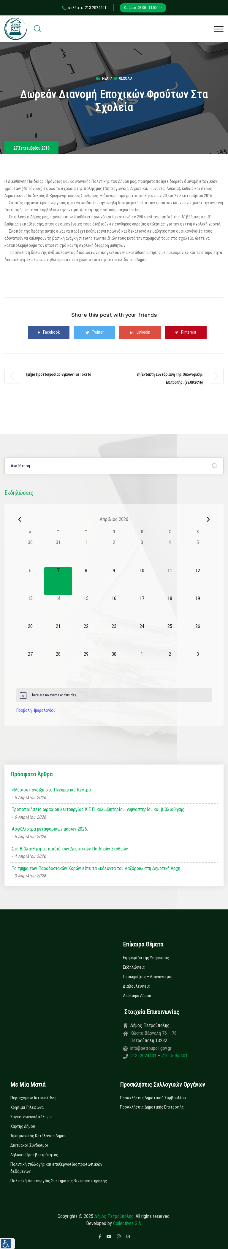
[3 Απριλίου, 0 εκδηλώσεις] (142, 553)
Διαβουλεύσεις (136, 986)
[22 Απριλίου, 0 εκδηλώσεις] (86, 637)
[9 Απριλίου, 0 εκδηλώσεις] (114, 581)
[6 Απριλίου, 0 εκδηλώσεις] (30, 581)
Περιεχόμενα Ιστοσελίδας (33, 1098)
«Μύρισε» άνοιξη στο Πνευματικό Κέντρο (51, 790)
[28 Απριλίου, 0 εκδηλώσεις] (58, 665)
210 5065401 (174, 1055)
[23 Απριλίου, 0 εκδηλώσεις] (114, 637)
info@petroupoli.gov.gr (151, 1048)
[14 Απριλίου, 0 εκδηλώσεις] (58, 609)
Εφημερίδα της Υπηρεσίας (146, 957)
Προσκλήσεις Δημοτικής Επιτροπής (152, 1107)
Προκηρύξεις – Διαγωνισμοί (148, 976)
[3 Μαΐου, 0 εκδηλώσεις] (198, 665)
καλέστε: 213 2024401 (84, 7)
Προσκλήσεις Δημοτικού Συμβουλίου (153, 1098)
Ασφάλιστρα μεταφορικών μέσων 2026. (50, 829)
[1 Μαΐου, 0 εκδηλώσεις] (142, 665)
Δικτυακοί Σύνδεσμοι (29, 1145)
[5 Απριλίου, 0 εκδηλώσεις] (198, 553)
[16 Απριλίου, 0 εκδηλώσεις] (114, 609)
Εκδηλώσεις (134, 967)
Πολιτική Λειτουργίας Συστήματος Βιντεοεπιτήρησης (58, 1181)
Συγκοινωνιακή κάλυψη (31, 1117)
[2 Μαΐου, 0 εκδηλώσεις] (170, 665)
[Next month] (208, 519)
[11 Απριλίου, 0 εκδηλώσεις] (170, 581)
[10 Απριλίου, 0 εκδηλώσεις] (142, 581)
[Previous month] (19, 519)
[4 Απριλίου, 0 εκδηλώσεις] (170, 553)
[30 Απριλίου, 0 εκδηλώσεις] (114, 665)
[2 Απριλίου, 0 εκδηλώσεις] (114, 553)
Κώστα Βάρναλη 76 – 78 (153, 1033)
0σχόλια (123, 78)
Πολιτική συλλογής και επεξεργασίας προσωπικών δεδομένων (56, 1168)
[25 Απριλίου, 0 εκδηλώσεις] (170, 637)
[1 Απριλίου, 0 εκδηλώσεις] (86, 553)
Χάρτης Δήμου (22, 1126)
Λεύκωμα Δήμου (137, 995)
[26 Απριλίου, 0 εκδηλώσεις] (198, 637)
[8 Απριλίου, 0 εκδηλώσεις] (86, 581)
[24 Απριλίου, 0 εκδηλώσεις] (142, 637)
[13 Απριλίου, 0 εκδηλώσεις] (30, 609)
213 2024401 (144, 1055)
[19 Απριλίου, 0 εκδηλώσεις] (198, 609)
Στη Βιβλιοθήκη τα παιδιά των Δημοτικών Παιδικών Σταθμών (70, 849)
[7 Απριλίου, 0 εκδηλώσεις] (58, 581)
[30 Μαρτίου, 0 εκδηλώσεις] (30, 553)
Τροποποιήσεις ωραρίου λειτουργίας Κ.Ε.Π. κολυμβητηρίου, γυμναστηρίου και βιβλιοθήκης (98, 809)
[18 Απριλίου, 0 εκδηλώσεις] (170, 609)
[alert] (114, 695)
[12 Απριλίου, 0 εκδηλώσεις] (198, 581)
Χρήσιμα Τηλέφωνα (27, 1107)
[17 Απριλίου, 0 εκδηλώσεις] (142, 609)
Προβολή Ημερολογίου (36, 710)
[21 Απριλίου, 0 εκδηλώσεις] (58, 637)
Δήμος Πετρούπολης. (114, 1216)
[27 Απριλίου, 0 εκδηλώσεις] (30, 665)
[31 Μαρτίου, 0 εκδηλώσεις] (58, 553)
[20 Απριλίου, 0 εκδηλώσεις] (30, 637)
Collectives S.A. (127, 1223)
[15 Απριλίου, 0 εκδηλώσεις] (86, 609)
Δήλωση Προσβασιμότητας (34, 1154)
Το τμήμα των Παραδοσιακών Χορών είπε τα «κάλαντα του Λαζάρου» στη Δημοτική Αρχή (96, 868)
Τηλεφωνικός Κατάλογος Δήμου (38, 1135)
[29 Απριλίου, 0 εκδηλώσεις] (86, 665)
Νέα (105, 78)
